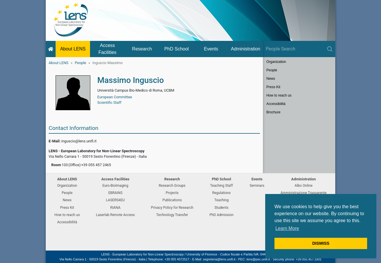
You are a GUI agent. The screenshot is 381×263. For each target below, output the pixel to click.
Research (142, 48)
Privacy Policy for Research (172, 208)
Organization (276, 62)
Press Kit (273, 87)
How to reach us (279, 95)
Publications (172, 200)
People (80, 63)
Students (221, 208)
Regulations (221, 193)
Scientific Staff (109, 102)
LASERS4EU (115, 200)
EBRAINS (115, 193)
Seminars (257, 186)
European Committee (114, 97)
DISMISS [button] (320, 243)
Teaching (221, 200)
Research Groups (172, 186)
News (270, 79)
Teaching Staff (221, 186)
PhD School (176, 48)
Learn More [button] (287, 228)
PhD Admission (221, 215)
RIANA (115, 208)
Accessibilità (275, 104)
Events (211, 48)
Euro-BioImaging (115, 186)
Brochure (273, 112)
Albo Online (304, 186)
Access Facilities (107, 49)
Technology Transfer (172, 215)
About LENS (73, 48)
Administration (245, 48)
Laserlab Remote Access (115, 215)
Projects (172, 193)
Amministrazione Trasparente (304, 193)
